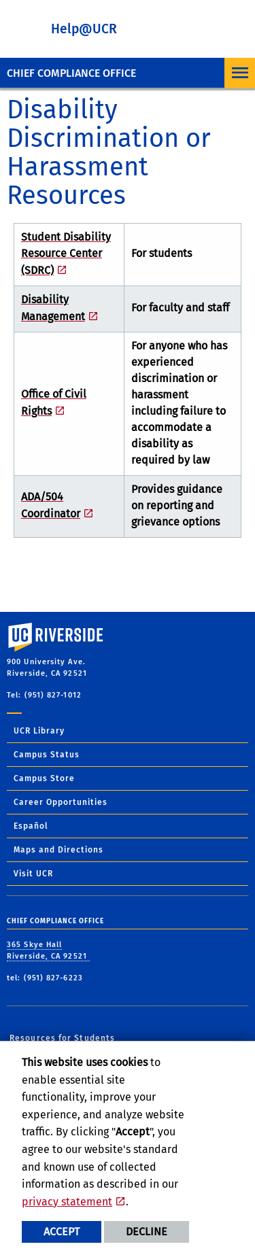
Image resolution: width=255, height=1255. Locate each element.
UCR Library (39, 731)
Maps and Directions (58, 850)
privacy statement (67, 1201)
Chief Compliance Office (71, 73)
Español (31, 826)
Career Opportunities (60, 802)
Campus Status (47, 754)
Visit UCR (33, 873)
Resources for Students (62, 1038)
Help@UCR (84, 29)
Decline (146, 1231)
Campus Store (44, 778)
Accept (62, 1231)
